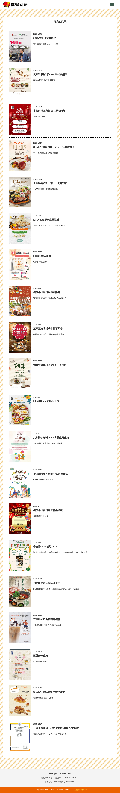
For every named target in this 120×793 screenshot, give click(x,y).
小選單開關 (112, 4)
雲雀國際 (15, 4)
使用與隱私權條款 (80, 790)
